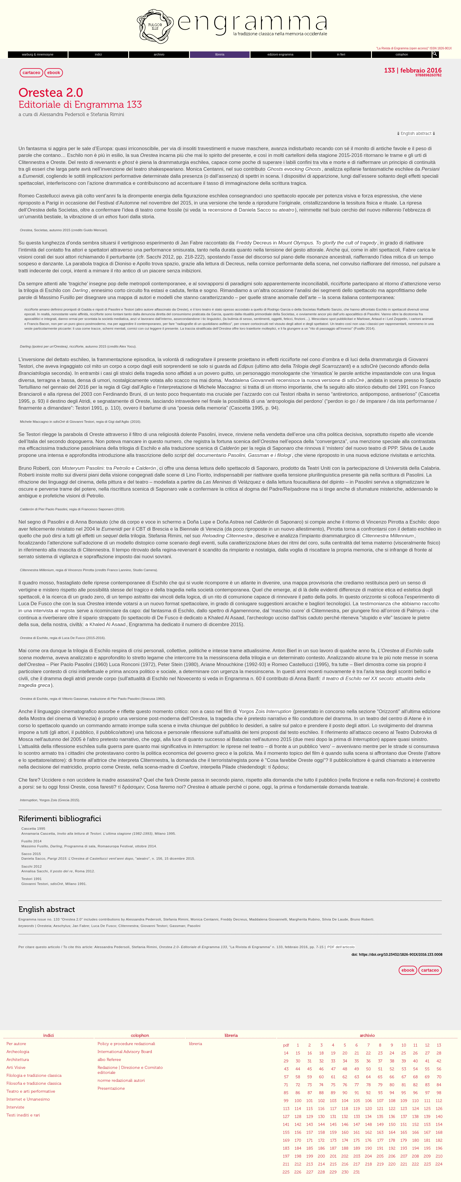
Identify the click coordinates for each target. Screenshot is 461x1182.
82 (415, 1084)
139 (427, 1116)
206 (391, 1156)
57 (286, 1076)
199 (309, 1156)
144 (321, 1124)
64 (368, 1076)
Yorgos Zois (265, 711)
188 (345, 1148)
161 (356, 1132)
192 (392, 1148)
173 (333, 1140)
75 (333, 1084)
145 (333, 1124)
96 (415, 1092)
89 (333, 1092)
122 (392, 1108)
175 (356, 1140)
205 (380, 1156)
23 (380, 1053)
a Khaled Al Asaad (105, 624)
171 (310, 1140)
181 (427, 1140)
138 (415, 1116)
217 (356, 1164)
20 (345, 1053)
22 (368, 1053)
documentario (243, 455)
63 (357, 1076)
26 (415, 1053)
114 (298, 1108)
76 (345, 1084)
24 (392, 1053)
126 (439, 1108)
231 (356, 1172)
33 (333, 1061)
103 (333, 1100)
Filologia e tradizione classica (33, 1075)
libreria (219, 54)
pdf (286, 1045)
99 (286, 1100)
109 (403, 1100)
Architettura (17, 1059)
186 (321, 1148)
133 (357, 1116)
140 (439, 1116)
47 (333, 1069)
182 (439, 1140)
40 (415, 1061)
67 (404, 1076)
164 (392, 1132)
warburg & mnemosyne (38, 54)
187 (333, 1148)
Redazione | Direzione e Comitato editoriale (130, 1070)
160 (345, 1132)
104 (345, 1100)
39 (404, 1061)
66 (392, 1076)
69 (427, 1076)
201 (333, 1156)
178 (392, 1140)
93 (380, 1092)
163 (380, 1132)
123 (403, 1108)
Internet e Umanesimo (28, 1099)
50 (368, 1069)
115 (309, 1108)
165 (403, 1132)
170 (298, 1140)
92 (368, 1092)
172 (321, 1140)
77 (357, 1084)
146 (345, 1124)
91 (357, 1092)
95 (403, 1092)
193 (403, 1148)
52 (392, 1069)
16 (310, 1053)
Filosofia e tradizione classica (33, 1083)
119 (356, 1108)
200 (321, 1156)
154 (439, 1124)
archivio (159, 54)
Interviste (15, 1107)
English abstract (416, 133)
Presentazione (111, 1088)
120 (368, 1108)
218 (368, 1164)
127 (286, 1116)
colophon (402, 54)
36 (368, 1061)
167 (427, 1132)
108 (392, 1100)
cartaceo (31, 72)
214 (321, 1164)
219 (380, 1164)
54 (415, 1069)
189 (356, 1148)
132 (345, 1116)
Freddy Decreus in (306, 243)
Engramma (230, 25)
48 (345, 1069)
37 (380, 1061)
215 (333, 1164)
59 (309, 1076)
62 (345, 1076)
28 (439, 1053)
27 (427, 1053)
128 (298, 1116)
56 (439, 1069)
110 (415, 1100)
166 (415, 1132)
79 (380, 1084)
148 (368, 1124)
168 (439, 1132)
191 (380, 1148)
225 (286, 1172)
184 (298, 1148)
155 (286, 1132)
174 (345, 1140)
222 (415, 1164)
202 (344, 1156)
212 (298, 1164)
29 (286, 1061)
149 (380, 1124)
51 (380, 1069)
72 (298, 1084)
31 (310, 1061)
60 (321, 1076)
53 (404, 1069)
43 (286, 1069)
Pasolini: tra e (109, 468)
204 (368, 1156)
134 (368, 1116)
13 (439, 1045)
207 (403, 1156)
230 (345, 1172)
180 (415, 1140)
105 (356, 1100)
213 (309, 1164)
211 (286, 1164)
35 (357, 1061)
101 (309, 1100)
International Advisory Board (125, 1051)
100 (298, 1100)
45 (309, 1069)
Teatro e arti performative (30, 1091)
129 (309, 1116)
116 (321, 1108)
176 (368, 1140)
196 (439, 1148)
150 (392, 1124)
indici (98, 54)
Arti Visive (16, 1067)
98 (439, 1092)
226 (297, 1172)
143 (309, 1124)
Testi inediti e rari (23, 1115)
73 (310, 1084)
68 (415, 1076)
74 (321, 1084)
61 (333, 1076)
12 (427, 1045)
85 (286, 1092)
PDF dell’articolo (341, 947)
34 (345, 1061)
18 (321, 1053)
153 (427, 1124)
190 (368, 1148)
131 (333, 1116)
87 (310, 1092)
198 (298, 1156)
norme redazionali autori (121, 1080)
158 (321, 1132)
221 (403, 1164)
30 (298, 1061)
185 (309, 1148)
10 (404, 1045)
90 (345, 1092)
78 (368, 1084)
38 (392, 1061)
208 (415, 1156)
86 (297, 1092)
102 (321, 1100)
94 (392, 1092)
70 (439, 1076)
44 (297, 1069)
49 (356, 1069)
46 (321, 1069)
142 (298, 1124)
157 (309, 1132)
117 (333, 1108)
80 (392, 1084)
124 (415, 1108)
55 (427, 1069)
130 (321, 1116)
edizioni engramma (280, 54)
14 (286, 1053)
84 (439, 1084)
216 (345, 1164)
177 (380, 1140)
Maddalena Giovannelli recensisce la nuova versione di (294, 380)
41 (427, 1061)
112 (439, 1100)
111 (427, 1100)
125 (427, 1108)
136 (392, 1116)
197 (286, 1156)
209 (427, 1156)
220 (391, 1164)
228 (321, 1172)
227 (309, 1172)
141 (286, 1124)
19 (333, 1053)
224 (438, 1164)
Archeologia (17, 1051)
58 (297, 1076)
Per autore (16, 1043)
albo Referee (109, 1059)
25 (403, 1053)
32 (321, 1061)
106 (368, 1100)
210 (439, 1156)
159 (333, 1132)
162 (368, 1132)
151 (403, 1124)
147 (356, 1124)
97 (427, 1092)
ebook (53, 72)
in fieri (341, 54)
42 (439, 1061)
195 (427, 1148)
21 (357, 1053)
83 (427, 1084)
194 (415, 1148)
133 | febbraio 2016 (413, 70)
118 (345, 1108)
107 (380, 1100)
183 (286, 1148)
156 (298, 1132)
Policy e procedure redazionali (126, 1043)
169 (286, 1140)
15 (298, 1053)
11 (415, 1045)
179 (403, 1140)
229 (333, 1172)
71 (286, 1084)
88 (321, 1092)
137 (404, 1116)
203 (356, 1156)
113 (286, 1108)
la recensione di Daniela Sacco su (248, 210)
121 (380, 1108)
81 (404, 1084)
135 (380, 1116)
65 (380, 1076)
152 (415, 1124)
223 (427, 1164)
